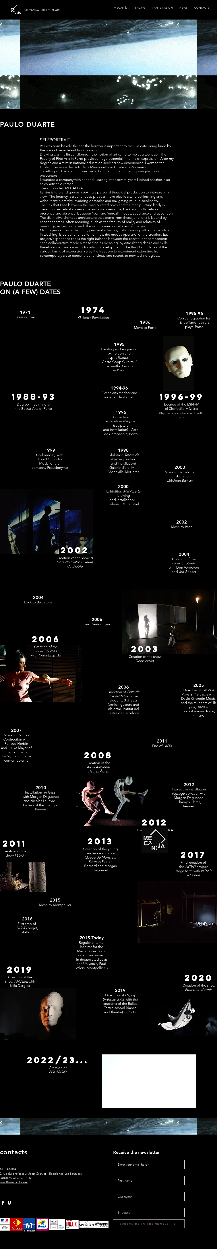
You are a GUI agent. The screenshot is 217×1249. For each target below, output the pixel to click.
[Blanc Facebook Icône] (3, 1203)
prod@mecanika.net (14, 1182)
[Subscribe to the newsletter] (149, 1223)
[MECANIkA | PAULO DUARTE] (44, 10)
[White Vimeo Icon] (9, 1203)
